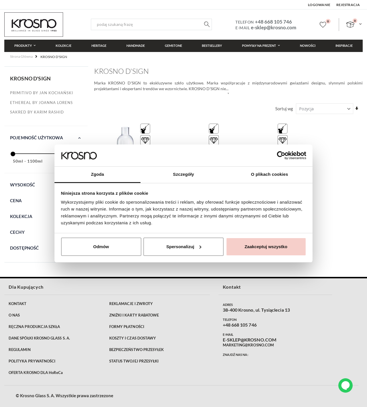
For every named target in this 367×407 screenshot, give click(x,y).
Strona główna (21, 56)
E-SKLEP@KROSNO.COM (249, 339)
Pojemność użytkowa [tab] (36, 137)
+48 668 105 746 (273, 22)
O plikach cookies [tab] (269, 174)
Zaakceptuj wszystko (266, 246)
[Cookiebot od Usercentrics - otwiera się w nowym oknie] (281, 155)
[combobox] (151, 24)
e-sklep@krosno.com (273, 27)
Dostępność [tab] (24, 247)
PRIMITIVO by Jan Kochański (41, 92)
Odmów (101, 246)
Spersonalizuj (183, 246)
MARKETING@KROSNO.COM (248, 345)
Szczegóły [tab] (183, 174)
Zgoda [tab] (97, 174)
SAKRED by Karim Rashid (37, 112)
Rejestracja (348, 5)
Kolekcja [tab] (21, 216)
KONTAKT (17, 303)
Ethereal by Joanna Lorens (41, 102)
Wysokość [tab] (22, 184)
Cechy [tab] (17, 232)
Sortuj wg (284, 108)
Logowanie (319, 5)
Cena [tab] (16, 200)
